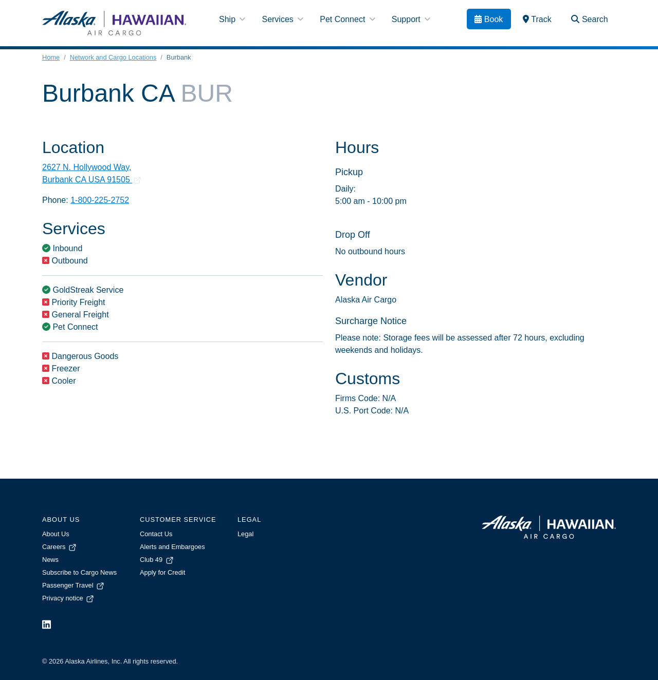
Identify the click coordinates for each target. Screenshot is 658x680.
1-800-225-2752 (99, 200)
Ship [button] (232, 19)
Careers (60, 547)
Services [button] (282, 19)
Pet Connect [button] (347, 19)
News (50, 559)
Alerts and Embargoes (172, 547)
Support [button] (411, 19)
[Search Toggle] (589, 19)
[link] (537, 19)
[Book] (489, 19)
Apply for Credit (162, 572)
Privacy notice (68, 598)
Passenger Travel (73, 585)
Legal (245, 534)
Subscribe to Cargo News (79, 572)
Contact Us (156, 534)
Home (51, 57)
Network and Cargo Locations (113, 57)
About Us (55, 534)
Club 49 (157, 559)
